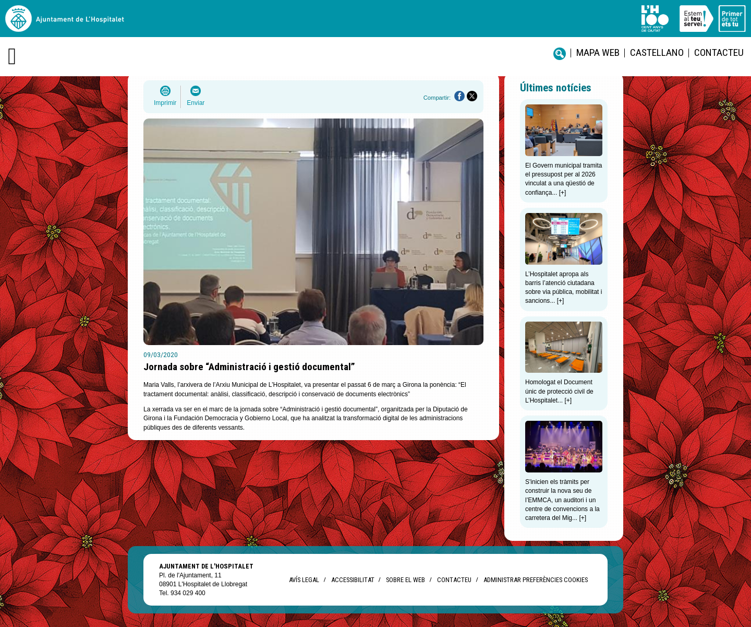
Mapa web (598, 52)
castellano (657, 52)
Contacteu (719, 52)
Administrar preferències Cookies (535, 580)
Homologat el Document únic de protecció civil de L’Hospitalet (559, 391)
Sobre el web (405, 580)
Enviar (195, 103)
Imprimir (165, 103)
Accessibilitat (352, 580)
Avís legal (304, 580)
